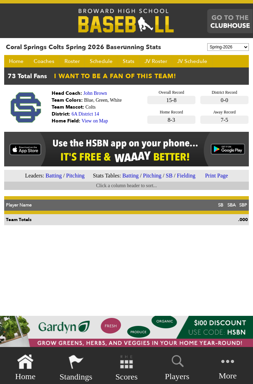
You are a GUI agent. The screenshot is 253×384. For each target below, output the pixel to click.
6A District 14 (85, 114)
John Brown (95, 93)
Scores (126, 367)
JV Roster (156, 61)
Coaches (44, 61)
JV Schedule (192, 61)
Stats (128, 61)
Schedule (101, 61)
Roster (72, 61)
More (228, 367)
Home (16, 61)
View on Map (94, 121)
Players (177, 366)
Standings (76, 367)
